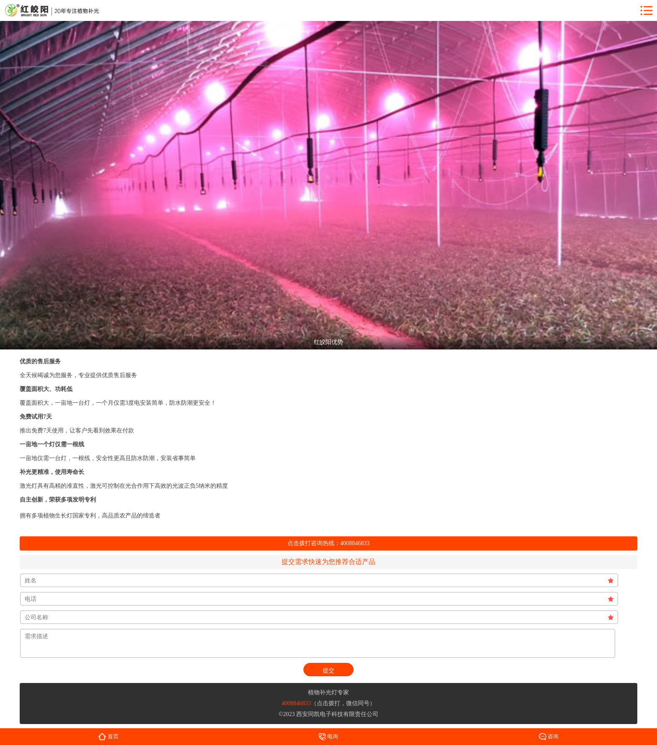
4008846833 (355, 543)
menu (646, 10)
